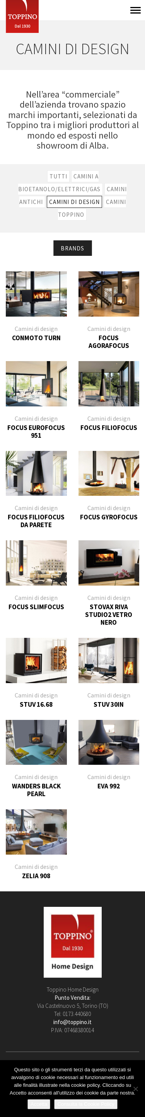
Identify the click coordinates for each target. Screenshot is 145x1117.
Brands (72, 248)
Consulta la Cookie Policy (85, 1104)
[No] (135, 1089)
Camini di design (74, 202)
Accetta (39, 1104)
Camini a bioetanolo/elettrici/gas (59, 183)
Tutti (58, 176)
